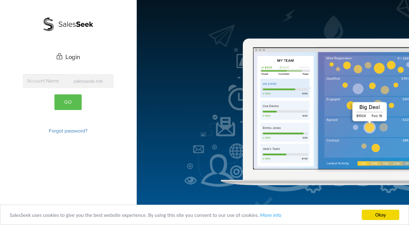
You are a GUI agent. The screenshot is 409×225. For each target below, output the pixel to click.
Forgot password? (68, 131)
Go (68, 102)
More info (270, 215)
